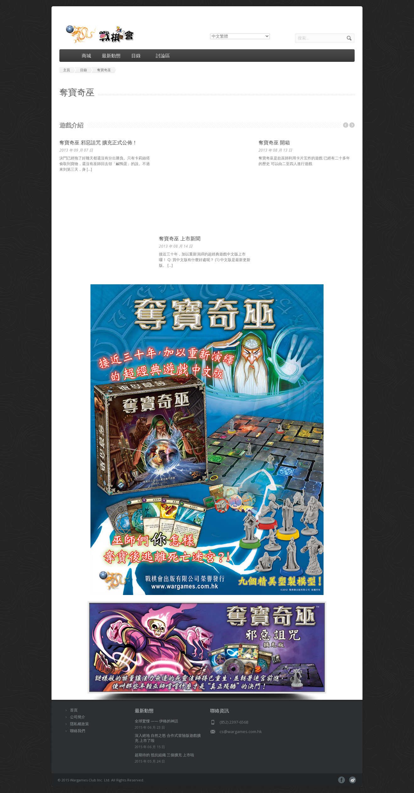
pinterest (352, 780)
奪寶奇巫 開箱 (274, 142)
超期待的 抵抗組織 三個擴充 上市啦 (164, 755)
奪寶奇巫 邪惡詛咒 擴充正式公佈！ (98, 142)
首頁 (74, 710)
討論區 (163, 55)
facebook (341, 780)
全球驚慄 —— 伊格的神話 (156, 721)
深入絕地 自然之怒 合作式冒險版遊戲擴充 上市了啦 (168, 738)
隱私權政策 (79, 723)
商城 (86, 55)
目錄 (138, 55)
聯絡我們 (77, 730)
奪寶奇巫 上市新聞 (179, 238)
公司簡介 (77, 717)
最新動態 (111, 55)
